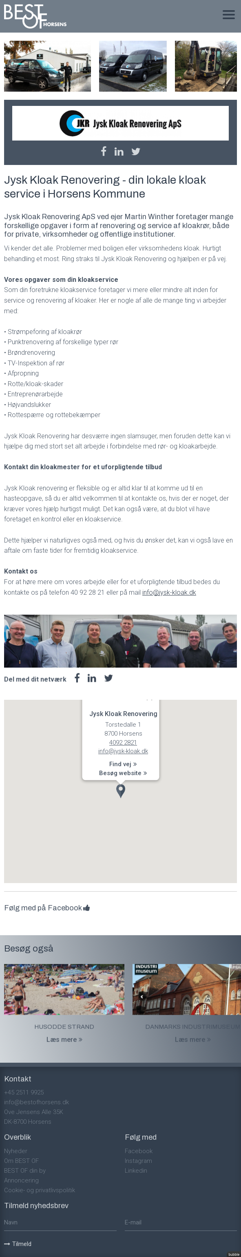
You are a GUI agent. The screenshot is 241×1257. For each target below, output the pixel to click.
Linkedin (136, 1170)
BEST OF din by (25, 1170)
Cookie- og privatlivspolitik (39, 1190)
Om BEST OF (21, 1161)
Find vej (123, 764)
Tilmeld (17, 1244)
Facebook (139, 1151)
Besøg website (123, 773)
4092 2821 (123, 742)
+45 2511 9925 (24, 1092)
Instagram (138, 1161)
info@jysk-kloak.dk (169, 592)
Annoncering (21, 1180)
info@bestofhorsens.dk (36, 1102)
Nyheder (15, 1151)
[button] (120, 791)
